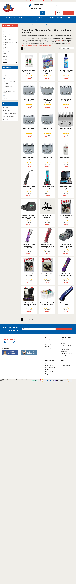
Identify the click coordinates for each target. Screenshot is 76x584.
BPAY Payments (49, 365)
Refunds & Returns (66, 358)
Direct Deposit (49, 371)
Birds (6, 17)
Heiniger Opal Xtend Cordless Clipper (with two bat (47, 246)
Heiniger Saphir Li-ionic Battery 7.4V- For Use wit (66, 246)
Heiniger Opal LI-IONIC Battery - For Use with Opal (28, 217)
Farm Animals (29, 17)
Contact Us (59, 5)
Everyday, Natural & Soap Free (10, 43)
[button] (29, 76)
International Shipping (9, 116)
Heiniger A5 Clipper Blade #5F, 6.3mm (28, 158)
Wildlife (68, 17)
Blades (5, 59)
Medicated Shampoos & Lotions (9, 35)
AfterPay (47, 363)
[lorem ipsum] (33, 13)
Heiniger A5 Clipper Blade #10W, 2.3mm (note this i (47, 101)
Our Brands (48, 349)
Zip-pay (47, 374)
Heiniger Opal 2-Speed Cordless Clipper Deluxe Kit (66, 188)
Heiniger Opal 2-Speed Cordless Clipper (47, 187)
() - (59, 13)
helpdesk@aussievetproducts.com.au (22, 342)
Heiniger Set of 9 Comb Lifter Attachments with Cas (47, 304)
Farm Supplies (39, 17)
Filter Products (9, 25)
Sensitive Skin (7, 39)
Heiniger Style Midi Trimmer (65, 303)
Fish (46, 17)
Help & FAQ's (48, 346)
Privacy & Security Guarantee (65, 366)
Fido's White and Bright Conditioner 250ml (66, 71)
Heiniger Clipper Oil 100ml (65, 158)
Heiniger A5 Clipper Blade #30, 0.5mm (28, 129)
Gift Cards (38, 21)
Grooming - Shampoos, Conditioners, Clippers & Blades (38, 24)
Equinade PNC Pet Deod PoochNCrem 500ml (47, 72)
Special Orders (7, 119)
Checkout (68, 13)
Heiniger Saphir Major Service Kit (28, 274)
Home (22, 24)
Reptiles (51, 17)
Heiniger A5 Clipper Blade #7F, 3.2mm (47, 158)
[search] (42, 13)
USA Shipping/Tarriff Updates (66, 346)
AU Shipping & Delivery (9, 113)
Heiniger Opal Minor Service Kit (66, 216)
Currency (70, 5)
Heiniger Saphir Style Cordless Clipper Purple (66, 274)
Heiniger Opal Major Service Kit (47, 216)
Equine (20, 17)
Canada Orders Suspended (65, 350)
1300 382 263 (36, 5)
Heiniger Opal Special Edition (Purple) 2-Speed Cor (28, 246)
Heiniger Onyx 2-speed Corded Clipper (28, 187)
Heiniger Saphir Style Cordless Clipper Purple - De (29, 304)
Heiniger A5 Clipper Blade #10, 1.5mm (28, 100)
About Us (47, 339)
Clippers (5, 56)
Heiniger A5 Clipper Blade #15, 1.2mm (65, 100)
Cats (10, 17)
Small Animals (60, 17)
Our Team (48, 342)
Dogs (15, 17)
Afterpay (5, 107)
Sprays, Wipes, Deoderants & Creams (9, 48)
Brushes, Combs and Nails (8, 52)
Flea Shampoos (7, 31)
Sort (59, 48)
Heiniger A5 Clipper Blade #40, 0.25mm (47, 129)
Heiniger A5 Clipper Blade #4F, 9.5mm (65, 129)
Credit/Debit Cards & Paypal (50, 368)
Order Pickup (6, 110)
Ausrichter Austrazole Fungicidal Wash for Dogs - (28, 72)
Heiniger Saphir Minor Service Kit (47, 274)
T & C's (62, 363)
